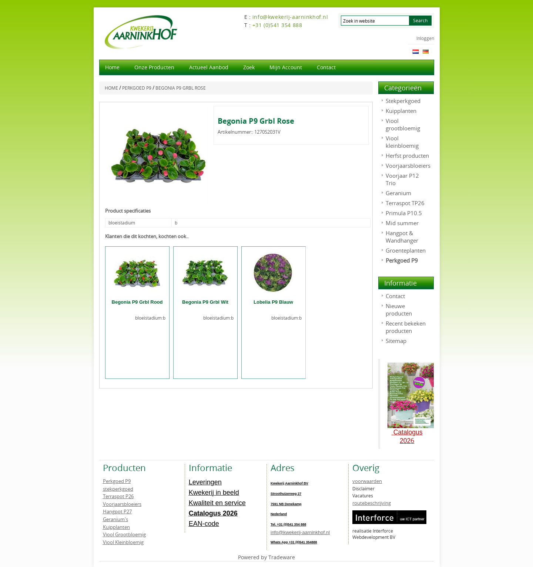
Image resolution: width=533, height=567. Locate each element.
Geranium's (115, 519)
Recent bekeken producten (406, 327)
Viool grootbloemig (403, 124)
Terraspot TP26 (405, 203)
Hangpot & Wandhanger (402, 236)
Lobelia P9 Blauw (273, 302)
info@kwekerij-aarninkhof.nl (300, 532)
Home (112, 67)
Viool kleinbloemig (402, 141)
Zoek (249, 67)
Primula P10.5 (404, 213)
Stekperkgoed (403, 100)
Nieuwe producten (399, 309)
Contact (326, 67)
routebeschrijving (371, 503)
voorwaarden (367, 481)
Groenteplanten (406, 250)
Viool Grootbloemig (124, 534)
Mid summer (402, 223)
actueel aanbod (208, 67)
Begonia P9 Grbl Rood (137, 302)
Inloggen (425, 38)
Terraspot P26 (118, 496)
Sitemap (396, 340)
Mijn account (285, 67)
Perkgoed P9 (402, 260)
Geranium (398, 193)
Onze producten (154, 67)
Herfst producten (407, 155)
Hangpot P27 (117, 511)
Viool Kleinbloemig (123, 542)
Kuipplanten (401, 110)
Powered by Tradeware (266, 557)
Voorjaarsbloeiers (408, 165)
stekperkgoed (118, 489)
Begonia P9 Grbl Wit (205, 302)
